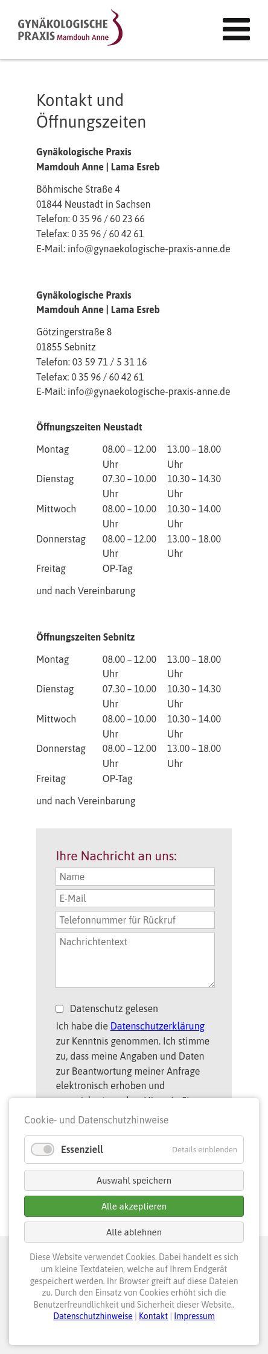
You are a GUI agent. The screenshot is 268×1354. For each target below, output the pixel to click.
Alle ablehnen (134, 1232)
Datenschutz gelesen (113, 1008)
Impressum (194, 1316)
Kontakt (153, 1316)
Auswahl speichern (134, 1180)
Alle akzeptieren (134, 1206)
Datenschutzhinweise (93, 1316)
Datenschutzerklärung (157, 1025)
